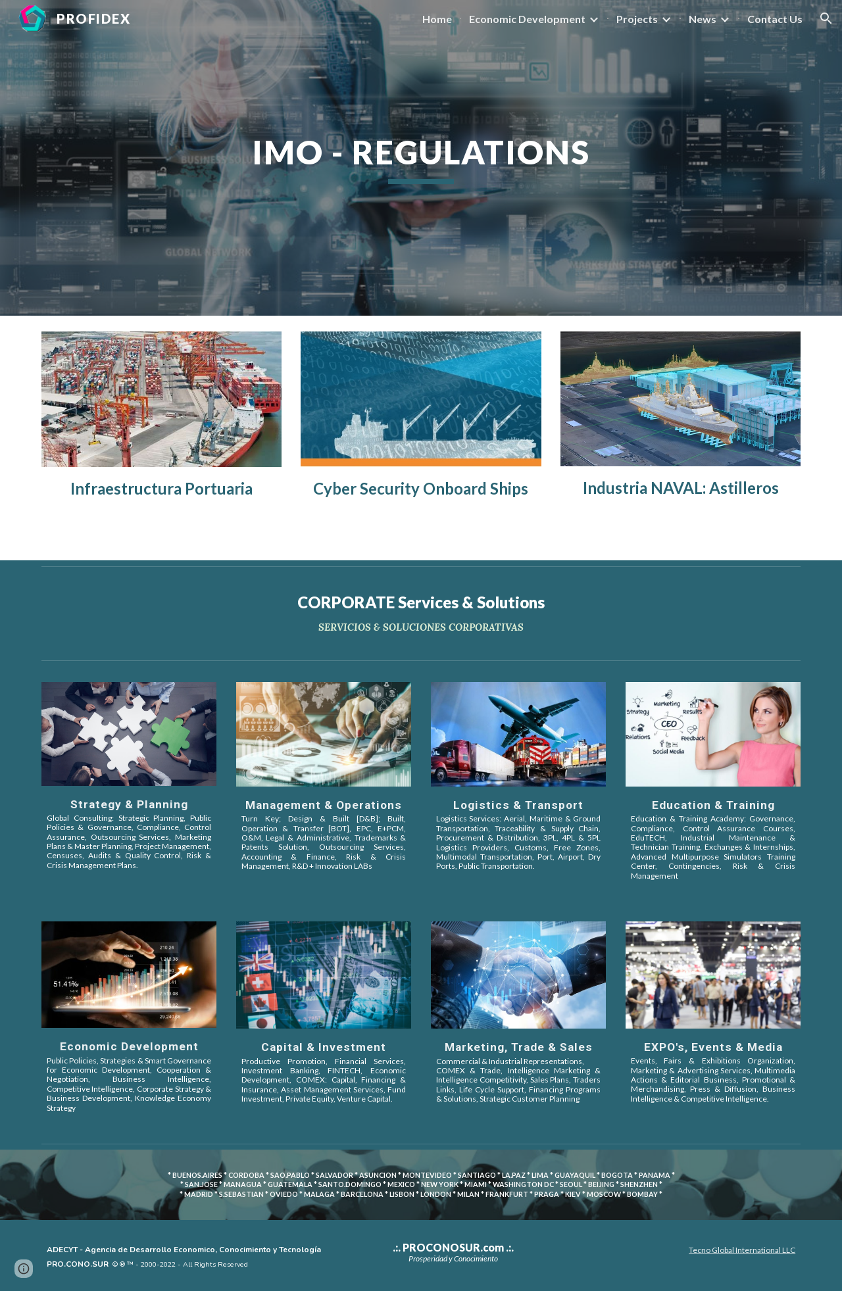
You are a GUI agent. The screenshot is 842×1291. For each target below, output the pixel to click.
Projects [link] (637, 18)
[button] (826, 18)
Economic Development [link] (527, 18)
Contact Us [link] (775, 18)
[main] (421, 157)
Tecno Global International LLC (742, 1250)
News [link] (702, 18)
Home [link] (437, 18)
